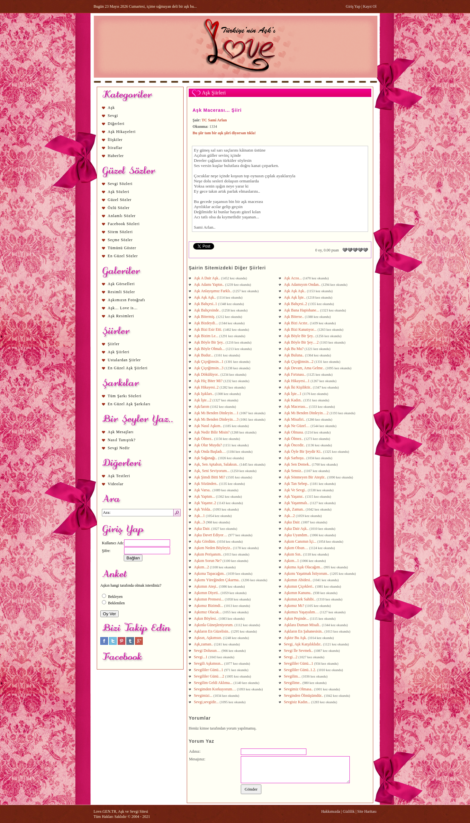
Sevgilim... (293, 676)
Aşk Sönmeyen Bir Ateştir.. (305, 477)
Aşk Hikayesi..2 (207, 387)
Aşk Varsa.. (203, 490)
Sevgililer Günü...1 (299, 663)
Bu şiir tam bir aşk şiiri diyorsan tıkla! (224, 133)
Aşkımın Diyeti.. (207, 593)
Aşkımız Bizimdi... (209, 605)
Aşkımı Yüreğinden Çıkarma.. (217, 580)
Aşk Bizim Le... (206, 336)
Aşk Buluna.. (294, 355)
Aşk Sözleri (118, 191)
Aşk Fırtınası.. (295, 374)
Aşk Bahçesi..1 (206, 304)
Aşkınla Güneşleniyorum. (214, 625)
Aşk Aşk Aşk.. (295, 291)
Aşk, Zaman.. (295, 509)
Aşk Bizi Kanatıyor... (301, 329)
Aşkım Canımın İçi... (300, 541)
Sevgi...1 (201, 657)
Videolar (115, 484)
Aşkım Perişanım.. (208, 554)
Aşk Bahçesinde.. (208, 310)
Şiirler (114, 344)
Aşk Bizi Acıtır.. (297, 323)
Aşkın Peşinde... (297, 618)
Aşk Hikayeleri (122, 131)
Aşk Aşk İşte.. (295, 297)
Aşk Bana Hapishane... (302, 310)
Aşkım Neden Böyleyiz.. (213, 548)
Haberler (116, 155)
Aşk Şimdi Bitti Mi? (209, 477)
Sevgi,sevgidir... (207, 702)
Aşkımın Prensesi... (209, 599)
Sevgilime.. (293, 682)
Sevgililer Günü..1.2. (300, 670)
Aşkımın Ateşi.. (206, 586)
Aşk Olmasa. (294, 432)
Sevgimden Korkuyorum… (215, 689)
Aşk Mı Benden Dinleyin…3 (217, 419)
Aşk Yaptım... (205, 496)
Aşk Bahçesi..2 (296, 304)
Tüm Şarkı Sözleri (124, 396)
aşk (244, 201)
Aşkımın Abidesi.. (298, 580)
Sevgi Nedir (119, 448)
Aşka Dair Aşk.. (297, 528)
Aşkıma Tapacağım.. (210, 573)
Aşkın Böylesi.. (206, 618)
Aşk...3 (200, 522)
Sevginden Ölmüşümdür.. (304, 695)
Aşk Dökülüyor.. (207, 374)
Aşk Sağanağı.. (206, 458)
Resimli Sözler (121, 292)
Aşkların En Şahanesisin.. (304, 631)
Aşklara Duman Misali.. (303, 625)
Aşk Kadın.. (293, 400)
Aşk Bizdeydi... (206, 323)
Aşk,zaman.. (204, 644)
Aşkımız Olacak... (208, 612)
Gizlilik (349, 811)
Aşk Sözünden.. (206, 483)
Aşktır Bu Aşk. (296, 637)
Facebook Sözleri (124, 224)
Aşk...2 (290, 515)
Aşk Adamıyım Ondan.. (302, 284)
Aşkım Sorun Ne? (208, 560)
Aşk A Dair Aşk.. (207, 278)
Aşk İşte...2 (203, 400)
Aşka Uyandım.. (297, 535)
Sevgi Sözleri (120, 183)
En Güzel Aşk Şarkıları (129, 404)
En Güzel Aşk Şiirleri (128, 368)
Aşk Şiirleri (119, 352)
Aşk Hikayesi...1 (297, 381)
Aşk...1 (200, 515)
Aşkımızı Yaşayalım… (302, 612)
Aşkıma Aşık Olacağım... (304, 567)
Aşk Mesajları (121, 432)
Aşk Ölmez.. (204, 438)
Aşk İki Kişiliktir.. (298, 387)
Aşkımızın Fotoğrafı (126, 300)
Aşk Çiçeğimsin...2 (299, 361)
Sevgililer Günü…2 (209, 676)
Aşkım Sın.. (293, 554)
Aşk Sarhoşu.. (295, 458)
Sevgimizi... (203, 695)
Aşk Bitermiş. (205, 316)
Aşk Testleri (119, 476)
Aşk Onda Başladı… (210, 451)
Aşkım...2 (202, 567)
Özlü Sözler (119, 208)
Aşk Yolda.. (203, 509)
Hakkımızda (330, 811)
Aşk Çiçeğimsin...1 (209, 361)
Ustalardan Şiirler (124, 360)
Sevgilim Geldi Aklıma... (213, 682)
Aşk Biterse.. (294, 316)
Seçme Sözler (120, 240)
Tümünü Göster (122, 248)
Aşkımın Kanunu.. (298, 593)
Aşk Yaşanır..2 (205, 503)
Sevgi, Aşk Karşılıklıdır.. (303, 644)
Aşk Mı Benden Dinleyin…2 (307, 413)
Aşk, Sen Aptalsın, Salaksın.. (217, 464)
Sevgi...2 (291, 657)
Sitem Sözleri (120, 232)
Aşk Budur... (204, 355)
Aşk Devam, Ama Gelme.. (305, 368)
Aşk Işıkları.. (204, 393)
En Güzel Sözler (123, 256)
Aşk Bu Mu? (294, 348)
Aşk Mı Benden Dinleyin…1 (217, 413)
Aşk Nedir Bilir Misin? (212, 432)
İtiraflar (115, 147)
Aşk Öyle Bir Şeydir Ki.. (303, 451)
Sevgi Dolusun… (207, 650)
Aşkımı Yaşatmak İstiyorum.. (307, 573)
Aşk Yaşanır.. (294, 496)
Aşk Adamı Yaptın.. (209, 284)
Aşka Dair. (292, 522)
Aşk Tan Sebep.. (297, 483)
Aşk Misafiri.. (295, 419)
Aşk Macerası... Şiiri (217, 110)
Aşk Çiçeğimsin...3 (209, 368)
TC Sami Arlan (214, 120)
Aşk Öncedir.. (295, 445)
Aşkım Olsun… (296, 548)
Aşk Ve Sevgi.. (296, 490)
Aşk (111, 107)
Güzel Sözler (119, 199)
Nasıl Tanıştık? (122, 440)
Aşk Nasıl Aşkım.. (208, 426)
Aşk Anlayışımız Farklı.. (213, 291)
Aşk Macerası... (296, 406)
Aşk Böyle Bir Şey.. (300, 336)
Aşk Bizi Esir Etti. (208, 329)
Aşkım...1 (292, 560)
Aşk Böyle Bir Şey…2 (302, 342)
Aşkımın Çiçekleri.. (299, 586)
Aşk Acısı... (293, 278)
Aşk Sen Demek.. (298, 464)
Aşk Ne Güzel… (297, 426)
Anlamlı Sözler (122, 216)
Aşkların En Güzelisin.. (212, 631)
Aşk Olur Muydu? (208, 445)
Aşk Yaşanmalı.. (297, 503)
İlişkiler (115, 139)
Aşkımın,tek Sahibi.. (300, 599)
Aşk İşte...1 (293, 393)
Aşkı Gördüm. (205, 541)
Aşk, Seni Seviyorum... (212, 470)
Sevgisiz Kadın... (297, 702)
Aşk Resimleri (121, 316)
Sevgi (113, 115)
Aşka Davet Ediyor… (211, 535)
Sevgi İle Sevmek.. (299, 650)
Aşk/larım (202, 406)
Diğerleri (116, 123)
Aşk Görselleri (121, 284)
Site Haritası (366, 811)
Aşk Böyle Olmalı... (210, 348)
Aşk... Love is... (123, 308)
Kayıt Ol (369, 6)
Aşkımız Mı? (294, 605)
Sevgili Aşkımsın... (209, 663)
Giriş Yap (353, 6)
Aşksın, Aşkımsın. (208, 637)
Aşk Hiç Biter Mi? (208, 381)
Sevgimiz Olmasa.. (299, 689)
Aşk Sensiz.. (294, 470)
